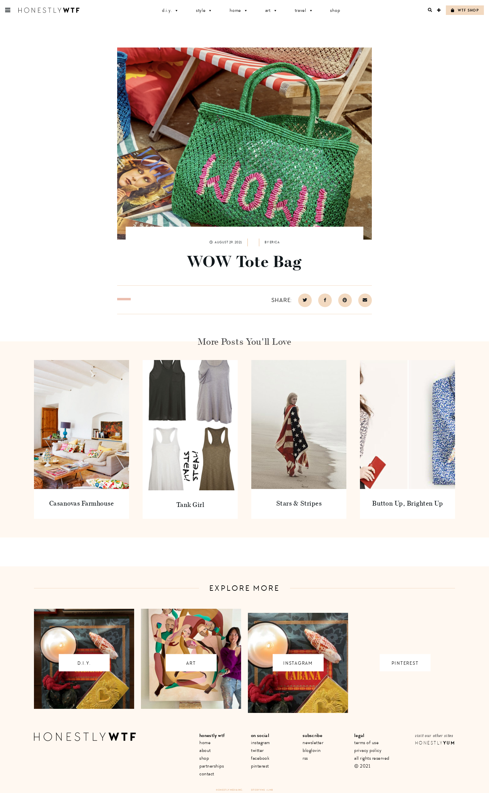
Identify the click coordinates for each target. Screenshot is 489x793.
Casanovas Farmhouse (81, 503)
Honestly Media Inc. (229, 789)
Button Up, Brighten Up (407, 503)
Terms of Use (366, 742)
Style (204, 10)
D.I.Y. (170, 10)
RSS (305, 758)
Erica (275, 242)
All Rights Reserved (372, 758)
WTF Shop (465, 10)
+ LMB (269, 789)
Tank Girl (190, 504)
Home (239, 10)
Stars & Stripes (299, 503)
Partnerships (211, 766)
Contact (206, 774)
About (205, 750)
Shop (335, 10)
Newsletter (313, 742)
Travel (304, 10)
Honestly (435, 743)
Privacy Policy (367, 750)
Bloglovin (312, 750)
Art (271, 10)
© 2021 (362, 766)
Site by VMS (258, 789)
